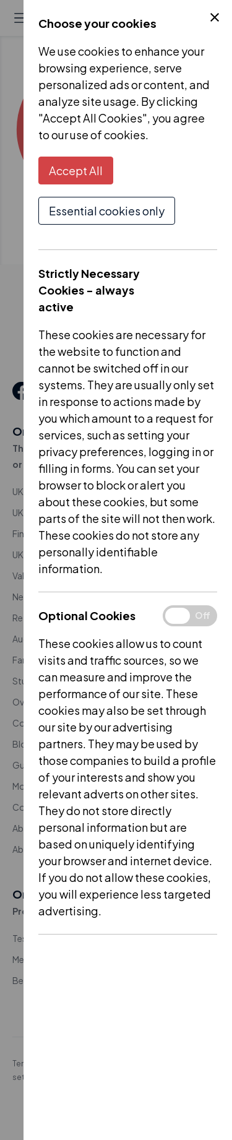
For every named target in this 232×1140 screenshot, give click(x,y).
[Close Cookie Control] (214, 17)
